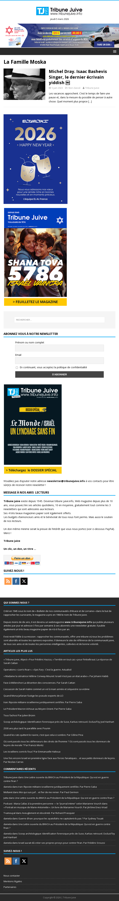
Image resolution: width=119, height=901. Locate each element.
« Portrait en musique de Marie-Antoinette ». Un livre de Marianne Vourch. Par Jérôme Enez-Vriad (55, 807)
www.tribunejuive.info (78, 622)
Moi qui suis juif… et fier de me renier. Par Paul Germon (49, 792)
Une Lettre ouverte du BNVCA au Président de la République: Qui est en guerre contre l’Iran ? (64, 797)
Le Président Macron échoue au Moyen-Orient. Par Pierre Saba (37, 708)
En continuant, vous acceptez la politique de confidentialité (51, 367)
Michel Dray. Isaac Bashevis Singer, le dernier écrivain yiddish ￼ (78, 76)
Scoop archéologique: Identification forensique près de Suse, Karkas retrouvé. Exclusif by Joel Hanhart (59, 721)
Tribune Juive (92, 87)
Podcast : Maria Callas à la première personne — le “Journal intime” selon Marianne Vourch (52, 803)
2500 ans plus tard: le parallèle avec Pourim (27, 728)
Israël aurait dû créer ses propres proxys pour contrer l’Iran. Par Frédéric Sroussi (62, 842)
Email (18, 355)
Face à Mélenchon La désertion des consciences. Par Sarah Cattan (39, 682)
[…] (90, 101)
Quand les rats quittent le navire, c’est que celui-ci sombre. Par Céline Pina (43, 734)
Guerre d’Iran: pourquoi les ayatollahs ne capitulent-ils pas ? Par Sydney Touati (60, 818)
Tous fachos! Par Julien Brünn (19, 715)
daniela (8, 786)
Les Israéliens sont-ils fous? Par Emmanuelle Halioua (32, 751)
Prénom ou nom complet (29, 342)
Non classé (74, 87)
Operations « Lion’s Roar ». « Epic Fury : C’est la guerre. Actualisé (38, 669)
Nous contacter (12, 875)
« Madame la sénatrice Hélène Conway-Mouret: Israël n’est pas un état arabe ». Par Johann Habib (56, 676)
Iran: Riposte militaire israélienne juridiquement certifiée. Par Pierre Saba (43, 702)
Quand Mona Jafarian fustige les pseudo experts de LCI (33, 695)
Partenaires (10, 887)
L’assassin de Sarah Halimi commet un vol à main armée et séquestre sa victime (47, 689)
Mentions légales (13, 881)
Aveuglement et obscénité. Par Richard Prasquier (48, 813)
